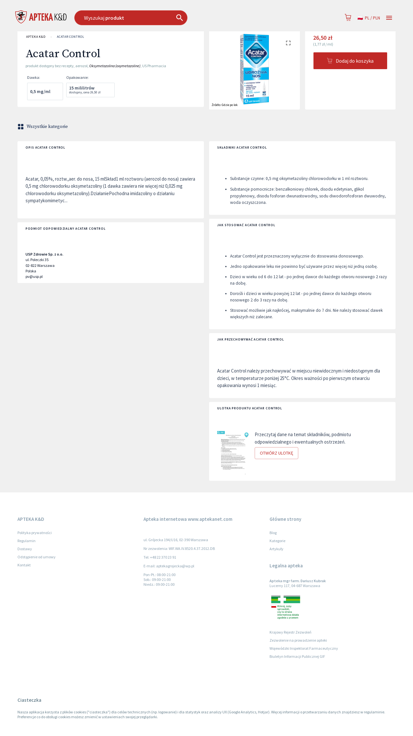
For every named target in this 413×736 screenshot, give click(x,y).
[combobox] (163, 17)
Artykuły (276, 548)
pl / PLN (369, 18)
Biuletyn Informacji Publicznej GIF (297, 656)
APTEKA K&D (36, 36)
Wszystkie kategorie (43, 126)
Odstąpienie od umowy (36, 556)
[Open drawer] (389, 18)
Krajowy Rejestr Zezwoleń (291, 632)
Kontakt (24, 565)
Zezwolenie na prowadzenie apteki (298, 640)
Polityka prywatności (34, 532)
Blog (273, 532)
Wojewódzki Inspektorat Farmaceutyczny (304, 648)
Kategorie (277, 540)
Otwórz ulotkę (276, 453)
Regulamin (26, 540)
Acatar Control (70, 36)
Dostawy (24, 548)
